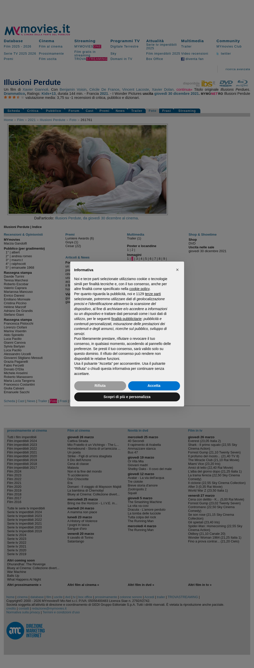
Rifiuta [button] (100, 386)
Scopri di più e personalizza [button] (126, 397)
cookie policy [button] (139, 289)
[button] (177, 270)
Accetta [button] (153, 386)
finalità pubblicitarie (126, 319)
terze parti (153, 294)
